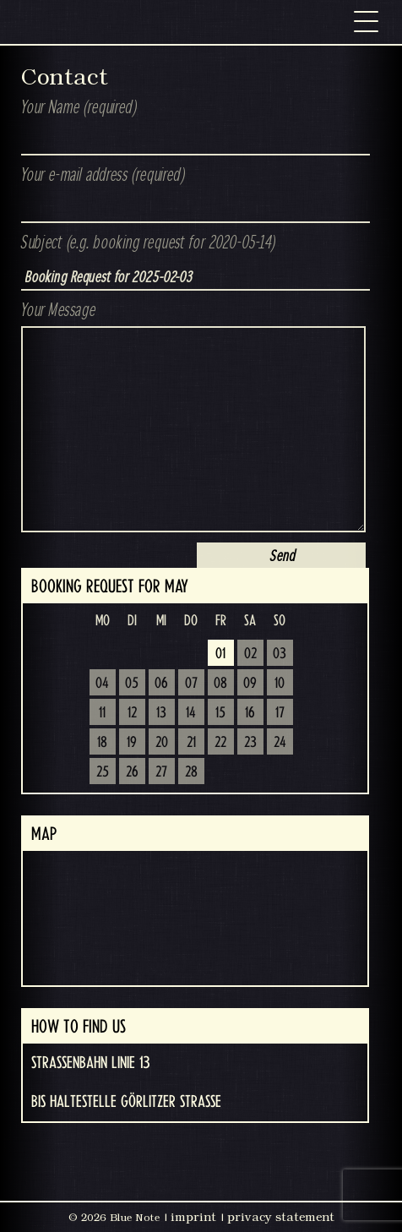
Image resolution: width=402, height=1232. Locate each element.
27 (161, 772)
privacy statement (280, 1217)
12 (132, 713)
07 (191, 683)
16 (250, 713)
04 (102, 683)
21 (191, 742)
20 (161, 742)
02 (250, 654)
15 (220, 713)
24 (280, 742)
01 (220, 654)
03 (279, 654)
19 (132, 742)
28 (191, 772)
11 (102, 713)
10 (279, 683)
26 (132, 772)
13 (161, 713)
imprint (193, 1217)
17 (280, 713)
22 (220, 742)
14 (191, 713)
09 (250, 683)
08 (220, 683)
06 (161, 683)
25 (102, 772)
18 (102, 742)
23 (250, 742)
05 (132, 683)
